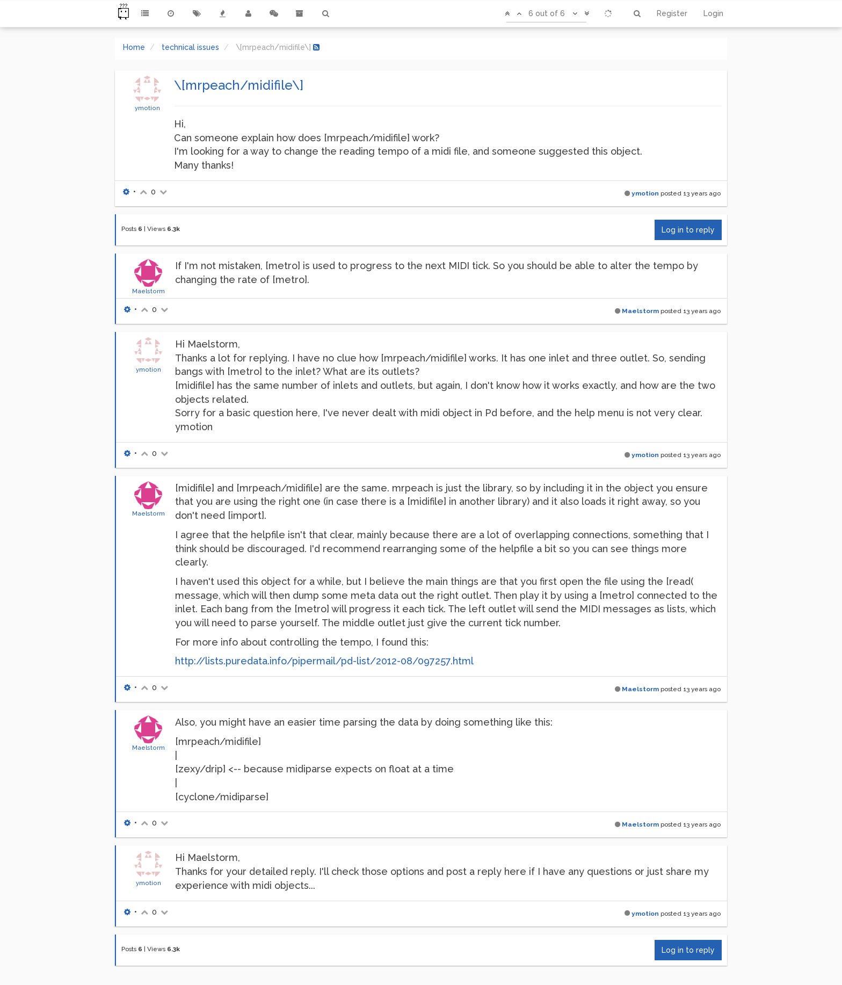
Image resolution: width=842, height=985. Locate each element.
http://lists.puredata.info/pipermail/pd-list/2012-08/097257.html (324, 661)
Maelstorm (148, 291)
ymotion (147, 108)
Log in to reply (688, 230)
